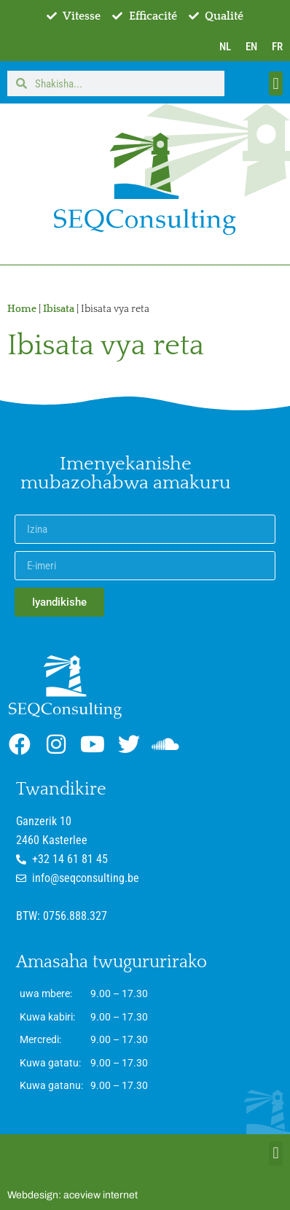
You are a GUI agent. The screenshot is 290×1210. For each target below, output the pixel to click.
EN (251, 46)
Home (21, 309)
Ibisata (58, 309)
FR (277, 46)
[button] (276, 83)
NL (225, 46)
